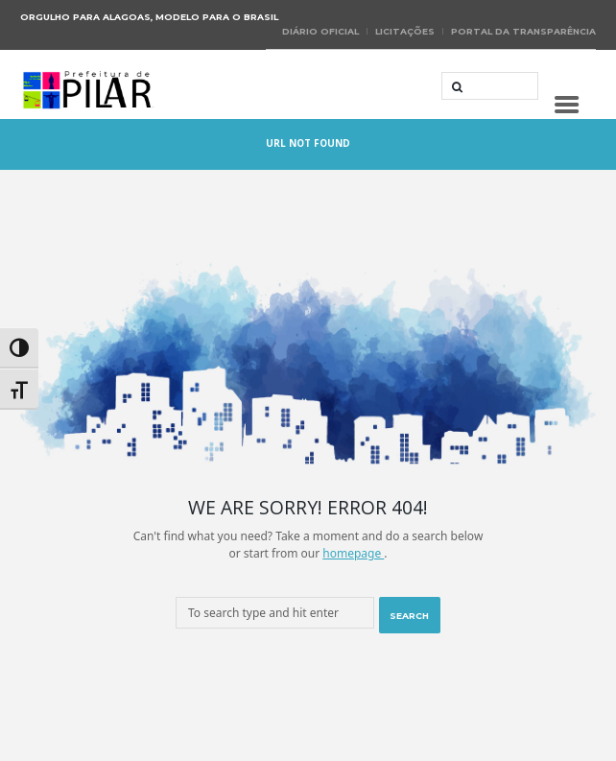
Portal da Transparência (523, 31)
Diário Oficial (320, 31)
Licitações (405, 31)
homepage (353, 553)
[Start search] (454, 87)
